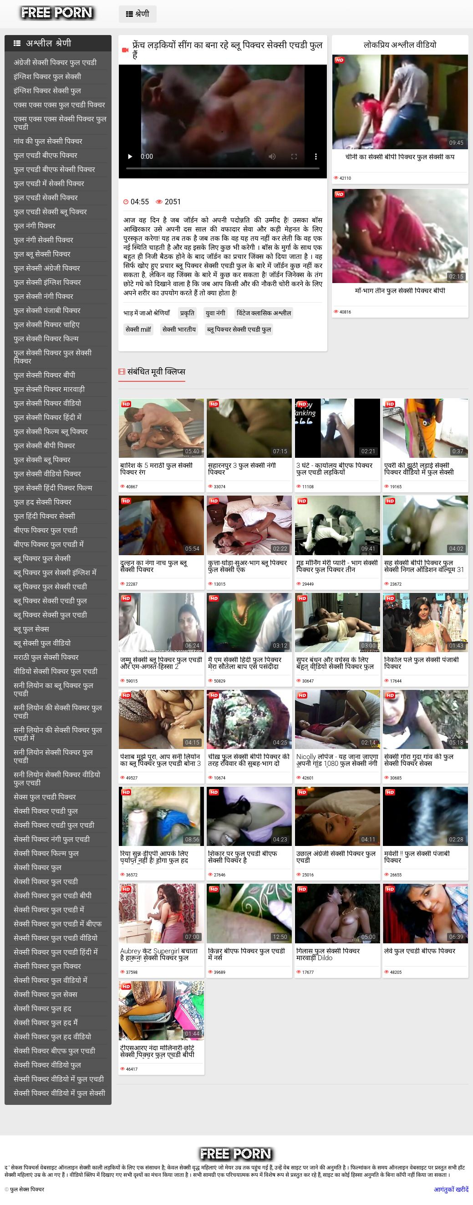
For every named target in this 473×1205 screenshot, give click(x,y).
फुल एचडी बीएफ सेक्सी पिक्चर (54, 169)
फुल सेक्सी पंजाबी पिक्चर (47, 310)
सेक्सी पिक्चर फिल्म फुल (46, 853)
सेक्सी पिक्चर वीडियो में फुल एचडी (59, 1079)
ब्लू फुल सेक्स (31, 629)
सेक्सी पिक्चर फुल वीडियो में (50, 980)
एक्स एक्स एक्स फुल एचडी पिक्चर (59, 105)
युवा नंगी (215, 313)
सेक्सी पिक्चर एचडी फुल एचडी (54, 825)
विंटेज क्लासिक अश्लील (264, 313)
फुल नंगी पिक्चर (35, 226)
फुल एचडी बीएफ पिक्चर (45, 155)
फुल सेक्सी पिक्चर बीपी (44, 375)
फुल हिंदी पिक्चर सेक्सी (44, 516)
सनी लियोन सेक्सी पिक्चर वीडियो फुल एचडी (57, 778)
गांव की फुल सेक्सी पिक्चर (48, 141)
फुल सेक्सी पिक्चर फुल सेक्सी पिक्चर (53, 357)
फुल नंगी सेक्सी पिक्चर (43, 240)
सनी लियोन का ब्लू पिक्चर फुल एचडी (53, 689)
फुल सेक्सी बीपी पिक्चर (44, 445)
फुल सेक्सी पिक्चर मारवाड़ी (49, 389)
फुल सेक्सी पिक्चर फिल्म (46, 338)
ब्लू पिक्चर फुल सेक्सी (42, 558)
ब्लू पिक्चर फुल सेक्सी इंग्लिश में (55, 572)
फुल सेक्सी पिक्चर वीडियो (47, 403)
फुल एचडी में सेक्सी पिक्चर (49, 183)
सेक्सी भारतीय (179, 329)
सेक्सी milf (138, 329)
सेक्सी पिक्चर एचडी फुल (46, 811)
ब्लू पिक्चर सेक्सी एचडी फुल (50, 601)
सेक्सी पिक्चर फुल (37, 867)
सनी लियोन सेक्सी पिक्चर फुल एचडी (53, 756)
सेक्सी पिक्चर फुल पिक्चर (47, 966)
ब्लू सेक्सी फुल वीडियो (42, 643)
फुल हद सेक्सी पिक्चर (42, 502)
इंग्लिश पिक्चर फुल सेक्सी (47, 76)
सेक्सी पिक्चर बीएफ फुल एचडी (54, 1051)
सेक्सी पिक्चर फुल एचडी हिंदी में (56, 952)
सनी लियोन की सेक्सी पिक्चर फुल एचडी (58, 712)
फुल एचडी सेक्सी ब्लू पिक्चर (50, 212)
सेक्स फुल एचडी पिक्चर (45, 797)
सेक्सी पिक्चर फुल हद (42, 1008)
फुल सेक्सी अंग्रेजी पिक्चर (47, 268)
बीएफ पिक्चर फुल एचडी (45, 530)
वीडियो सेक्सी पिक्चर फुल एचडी (55, 671)
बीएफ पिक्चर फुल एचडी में (49, 544)
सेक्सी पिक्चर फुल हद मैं (46, 1022)
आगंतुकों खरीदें (451, 1189)
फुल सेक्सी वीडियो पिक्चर (47, 474)
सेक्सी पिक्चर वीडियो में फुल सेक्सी (59, 1093)
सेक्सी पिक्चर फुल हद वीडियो (52, 1037)
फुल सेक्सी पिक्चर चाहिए (47, 324)
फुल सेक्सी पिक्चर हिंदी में (47, 417)
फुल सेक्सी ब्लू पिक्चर (42, 460)
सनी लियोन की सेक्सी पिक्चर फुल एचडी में (58, 734)
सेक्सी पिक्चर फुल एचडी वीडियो (55, 938)
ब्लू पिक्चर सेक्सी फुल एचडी (50, 615)
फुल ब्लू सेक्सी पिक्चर (42, 254)
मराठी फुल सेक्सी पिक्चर (46, 657)
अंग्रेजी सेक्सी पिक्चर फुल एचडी (55, 62)
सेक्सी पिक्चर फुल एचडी (46, 881)
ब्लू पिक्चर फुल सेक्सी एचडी (50, 586)
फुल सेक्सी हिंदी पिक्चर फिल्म (53, 488)
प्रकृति (187, 313)
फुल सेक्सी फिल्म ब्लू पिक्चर (51, 431)
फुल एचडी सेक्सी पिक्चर (46, 197)
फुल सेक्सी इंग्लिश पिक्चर (47, 282)
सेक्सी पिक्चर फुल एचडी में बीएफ (58, 924)
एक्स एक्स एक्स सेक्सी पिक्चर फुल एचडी (60, 123)
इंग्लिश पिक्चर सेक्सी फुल (47, 90)
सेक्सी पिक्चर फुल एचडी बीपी (53, 895)
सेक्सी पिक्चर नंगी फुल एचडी (52, 839)
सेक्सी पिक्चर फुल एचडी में (49, 910)
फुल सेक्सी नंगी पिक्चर (43, 296)
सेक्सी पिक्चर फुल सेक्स (45, 994)
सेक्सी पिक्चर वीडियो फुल (47, 1065)
